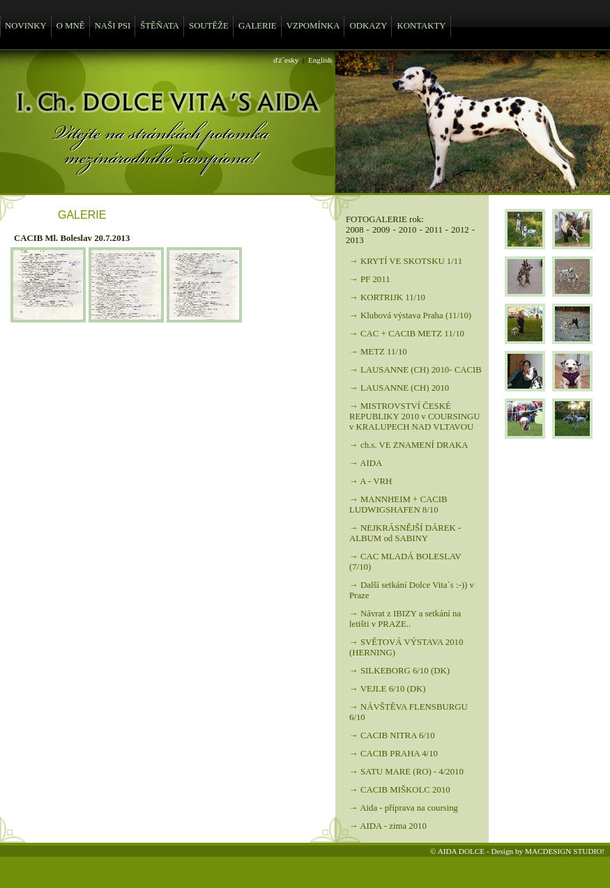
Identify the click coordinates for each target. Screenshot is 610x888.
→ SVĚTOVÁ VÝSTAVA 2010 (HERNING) (406, 647)
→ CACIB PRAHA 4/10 (393, 753)
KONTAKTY (421, 26)
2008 (355, 230)
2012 (460, 230)
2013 (355, 240)
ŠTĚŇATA (159, 26)
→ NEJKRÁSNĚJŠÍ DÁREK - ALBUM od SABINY (405, 533)
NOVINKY (26, 26)
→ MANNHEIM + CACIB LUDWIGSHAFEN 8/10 (398, 504)
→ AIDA (365, 463)
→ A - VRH (370, 481)
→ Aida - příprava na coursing (403, 808)
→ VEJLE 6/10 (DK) (387, 689)
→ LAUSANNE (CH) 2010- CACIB (415, 370)
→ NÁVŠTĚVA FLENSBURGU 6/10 (408, 712)
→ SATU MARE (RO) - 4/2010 (406, 772)
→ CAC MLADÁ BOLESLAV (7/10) (405, 562)
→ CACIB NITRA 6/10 (392, 735)
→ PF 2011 (369, 279)
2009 (381, 230)
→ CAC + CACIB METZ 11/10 (406, 333)
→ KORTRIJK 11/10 (387, 297)
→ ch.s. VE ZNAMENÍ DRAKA (408, 445)
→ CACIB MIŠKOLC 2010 (399, 790)
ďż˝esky (285, 60)
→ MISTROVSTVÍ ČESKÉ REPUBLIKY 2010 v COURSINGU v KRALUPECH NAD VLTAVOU (414, 416)
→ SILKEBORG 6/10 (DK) (399, 671)
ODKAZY (368, 26)
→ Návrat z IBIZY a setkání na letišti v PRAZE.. (405, 619)
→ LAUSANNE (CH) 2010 (399, 388)
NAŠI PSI (113, 26)
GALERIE (257, 26)
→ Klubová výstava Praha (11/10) (410, 315)
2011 (434, 230)
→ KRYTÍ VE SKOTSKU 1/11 (405, 261)
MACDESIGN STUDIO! (564, 851)
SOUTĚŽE (209, 26)
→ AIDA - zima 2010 (388, 826)
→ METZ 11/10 (378, 352)
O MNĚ (70, 26)
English (320, 60)
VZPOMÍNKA (313, 26)
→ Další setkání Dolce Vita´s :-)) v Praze (411, 590)
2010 (408, 230)
